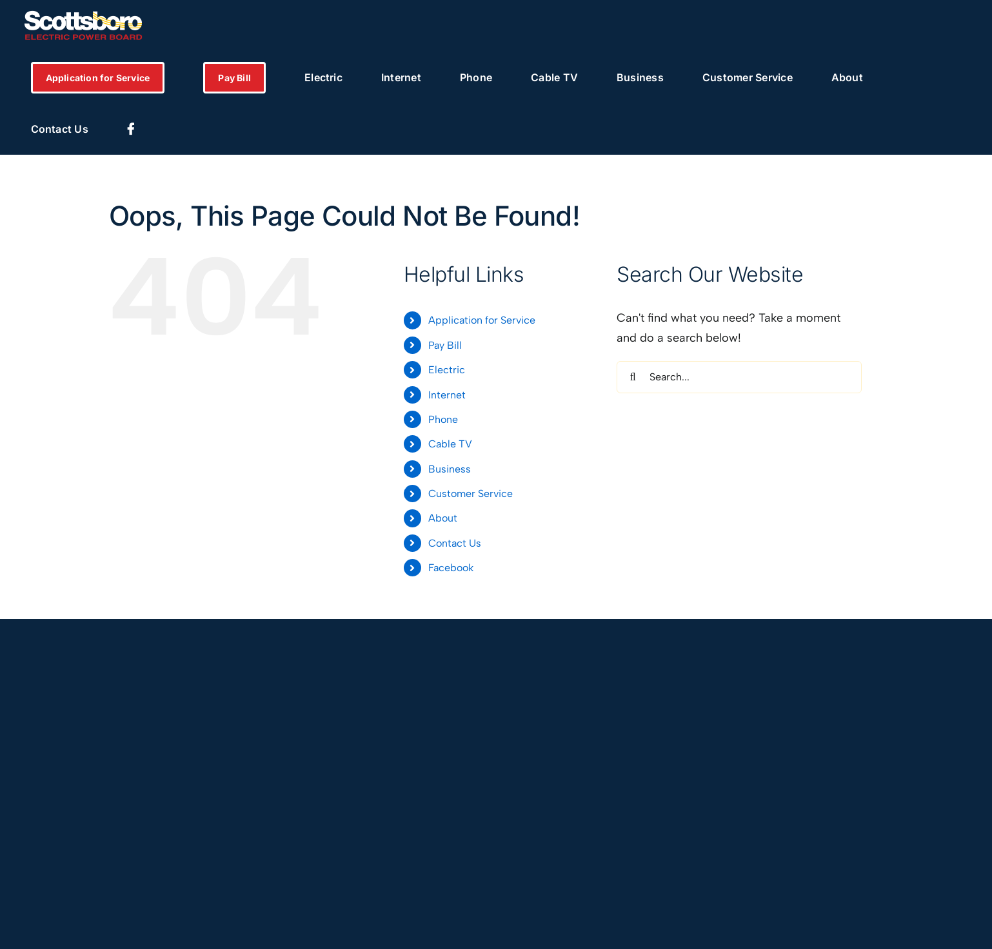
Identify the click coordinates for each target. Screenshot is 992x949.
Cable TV (450, 444)
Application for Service (481, 320)
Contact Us (454, 543)
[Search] (633, 377)
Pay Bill (445, 345)
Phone (443, 419)
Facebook (450, 568)
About (442, 518)
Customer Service (470, 493)
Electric (446, 370)
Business (449, 469)
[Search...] (739, 377)
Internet (447, 395)
